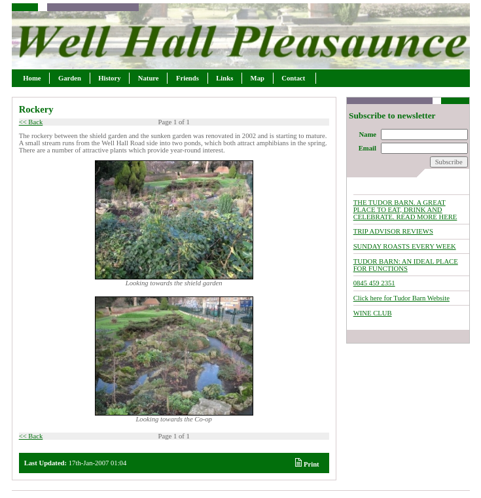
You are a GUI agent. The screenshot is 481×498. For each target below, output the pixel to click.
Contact (294, 78)
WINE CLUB (372, 313)
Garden (69, 78)
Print (307, 464)
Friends (187, 78)
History (110, 78)
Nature (148, 78)
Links (225, 78)
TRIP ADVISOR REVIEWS (393, 231)
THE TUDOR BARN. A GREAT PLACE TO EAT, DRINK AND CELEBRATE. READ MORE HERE (405, 210)
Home (32, 78)
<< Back (31, 122)
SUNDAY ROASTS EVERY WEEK (404, 246)
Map (257, 78)
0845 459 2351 (374, 283)
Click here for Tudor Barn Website (401, 298)
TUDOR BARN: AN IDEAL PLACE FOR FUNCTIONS (405, 265)
